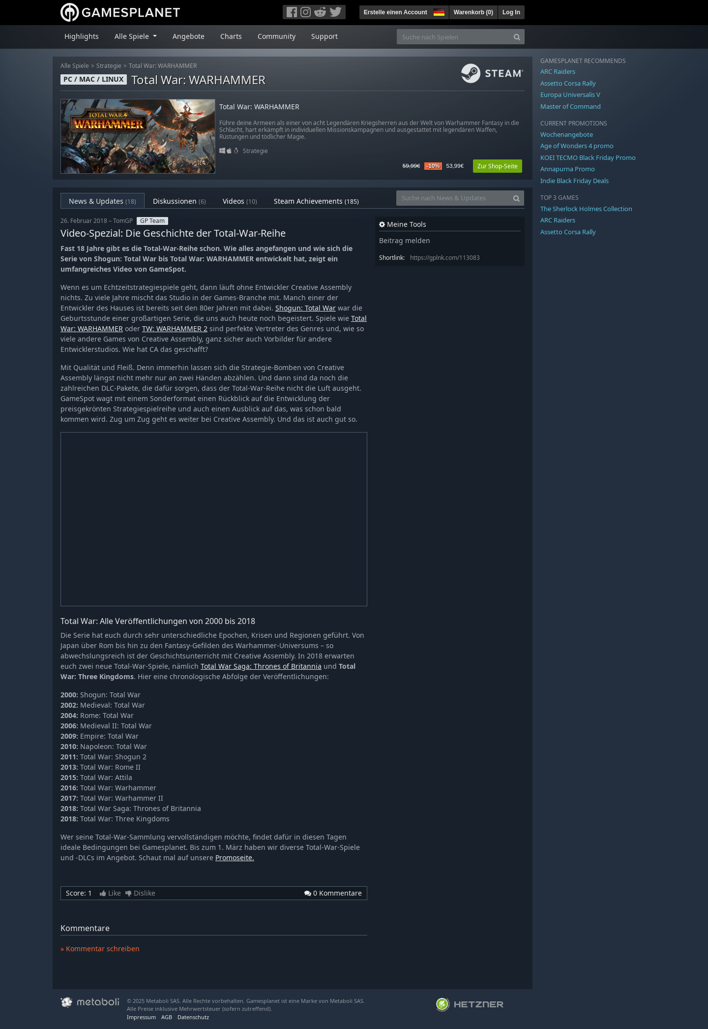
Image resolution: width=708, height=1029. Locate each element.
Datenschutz (193, 1017)
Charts (231, 36)
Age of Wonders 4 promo (577, 145)
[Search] (517, 36)
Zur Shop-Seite (497, 166)
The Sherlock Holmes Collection (586, 208)
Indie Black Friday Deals (574, 180)
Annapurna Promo (567, 168)
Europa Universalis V (570, 94)
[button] (438, 11)
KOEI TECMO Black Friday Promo (588, 157)
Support (324, 36)
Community (276, 36)
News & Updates (102, 201)
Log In (511, 12)
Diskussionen (179, 201)
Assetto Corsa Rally (568, 83)
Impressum (141, 1017)
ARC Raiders (557, 71)
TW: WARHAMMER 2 (174, 328)
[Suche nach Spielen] (453, 36)
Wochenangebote (566, 134)
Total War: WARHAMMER (163, 65)
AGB (166, 1017)
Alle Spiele (74, 65)
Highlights (81, 36)
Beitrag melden (404, 240)
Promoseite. (234, 857)
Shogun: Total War (305, 307)
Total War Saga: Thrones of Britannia (261, 666)
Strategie (108, 65)
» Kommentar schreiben (100, 948)
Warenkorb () (473, 12)
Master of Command (570, 106)
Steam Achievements (316, 201)
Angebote (189, 36)
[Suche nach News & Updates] (452, 198)
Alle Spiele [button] (133, 36)
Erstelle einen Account (395, 12)
